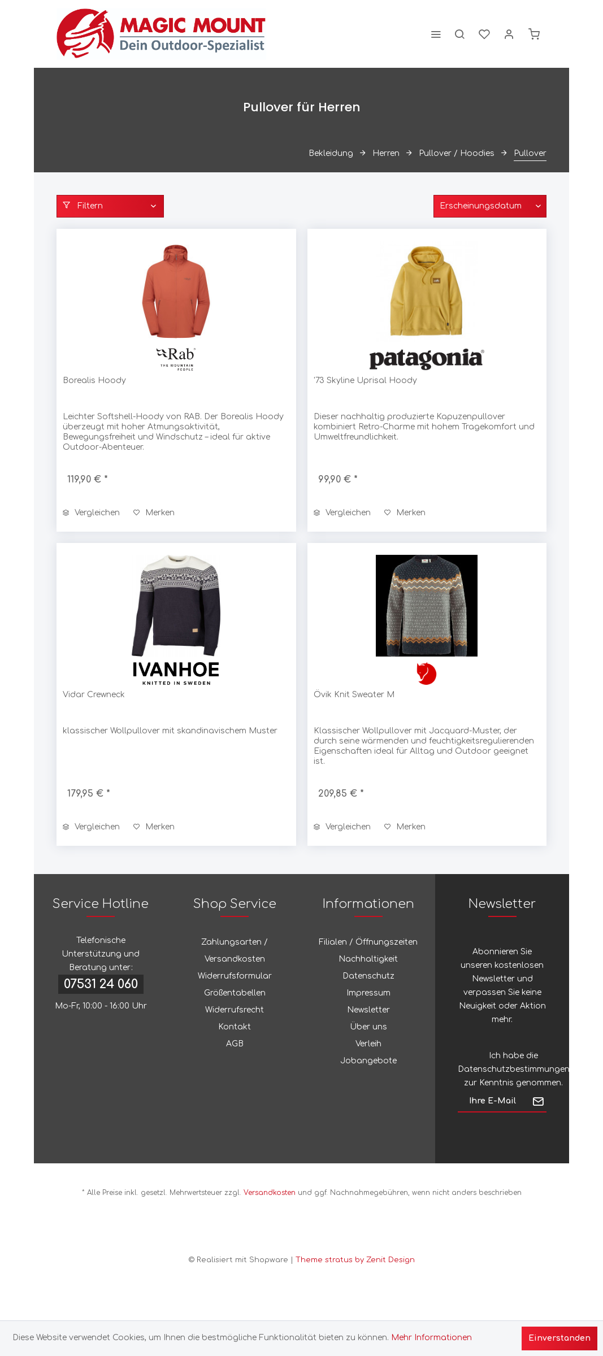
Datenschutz (368, 976)
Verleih (368, 1044)
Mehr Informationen (431, 1337)
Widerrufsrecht (234, 1010)
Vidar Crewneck (94, 694)
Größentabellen (235, 993)
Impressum (368, 993)
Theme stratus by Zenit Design (355, 1260)
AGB (235, 1044)
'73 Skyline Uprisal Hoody (365, 380)
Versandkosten (270, 1193)
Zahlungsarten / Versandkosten (234, 950)
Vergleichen (91, 512)
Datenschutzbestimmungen (514, 1069)
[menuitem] (435, 34)
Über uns (368, 1027)
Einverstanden (559, 1338)
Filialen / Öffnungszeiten (368, 942)
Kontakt (234, 1027)
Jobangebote (368, 1061)
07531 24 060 (101, 984)
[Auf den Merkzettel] (154, 513)
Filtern (83, 205)
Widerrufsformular (235, 976)
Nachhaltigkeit (368, 959)
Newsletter (368, 1010)
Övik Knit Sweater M (354, 694)
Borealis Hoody (94, 380)
